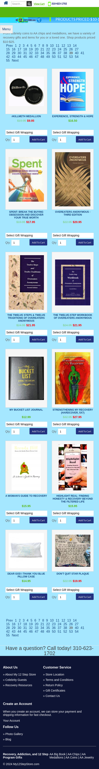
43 (13, 56)
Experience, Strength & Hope (72, 116)
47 (36, 56)
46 (31, 56)
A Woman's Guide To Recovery (26, 495)
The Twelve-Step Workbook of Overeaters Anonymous (72, 316)
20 (36, 49)
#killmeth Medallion (26, 116)
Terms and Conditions (59, 679)
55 (8, 60)
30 (19, 53)
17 (19, 49)
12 (63, 45)
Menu (6, 29)
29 (13, 53)
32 (31, 53)
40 (77, 53)
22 (48, 49)
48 (42, 56)
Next (15, 60)
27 (77, 49)
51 (59, 56)
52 (65, 56)
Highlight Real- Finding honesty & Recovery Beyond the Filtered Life (73, 498)
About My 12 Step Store (20, 674)
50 (54, 56)
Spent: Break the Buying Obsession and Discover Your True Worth (26, 214)
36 (54, 53)
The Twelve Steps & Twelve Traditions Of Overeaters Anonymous (26, 318)
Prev (9, 45)
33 (36, 53)
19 (31, 49)
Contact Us (53, 696)
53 (71, 56)
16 (13, 49)
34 (42, 53)
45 (25, 56)
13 (69, 45)
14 (75, 45)
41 (82, 53)
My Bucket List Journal (26, 409)
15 (8, 49)
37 (59, 53)
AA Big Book (58, 754)
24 (59, 49)
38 (65, 53)
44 (19, 56)
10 (52, 45)
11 (57, 45)
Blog (8, 739)
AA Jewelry (87, 757)
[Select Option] (28, 132)
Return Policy (54, 685)
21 (42, 49)
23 (54, 49)
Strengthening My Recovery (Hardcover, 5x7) (73, 411)
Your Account (11, 720)
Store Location (55, 674)
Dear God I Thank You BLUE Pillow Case (26, 575)
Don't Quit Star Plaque (73, 573)
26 (71, 49)
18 (25, 49)
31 (25, 53)
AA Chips (74, 754)
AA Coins (72, 757)
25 (65, 49)
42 (8, 56)
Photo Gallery (14, 734)
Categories (49, 11)
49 (48, 56)
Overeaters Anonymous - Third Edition (72, 213)
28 (8, 53)
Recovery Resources (18, 685)
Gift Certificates (55, 690)
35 (48, 53)
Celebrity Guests (16, 679)
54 (77, 56)
